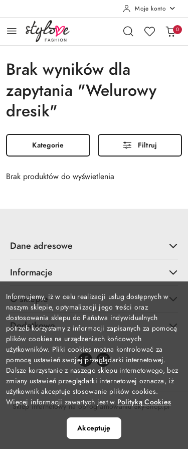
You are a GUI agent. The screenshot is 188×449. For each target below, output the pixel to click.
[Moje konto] (149, 8)
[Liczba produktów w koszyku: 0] (170, 31)
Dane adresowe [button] (94, 245)
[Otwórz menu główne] (12, 31)
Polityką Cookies (144, 402)
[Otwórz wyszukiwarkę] (128, 31)
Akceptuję (93, 428)
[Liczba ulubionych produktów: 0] (149, 31)
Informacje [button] (94, 272)
